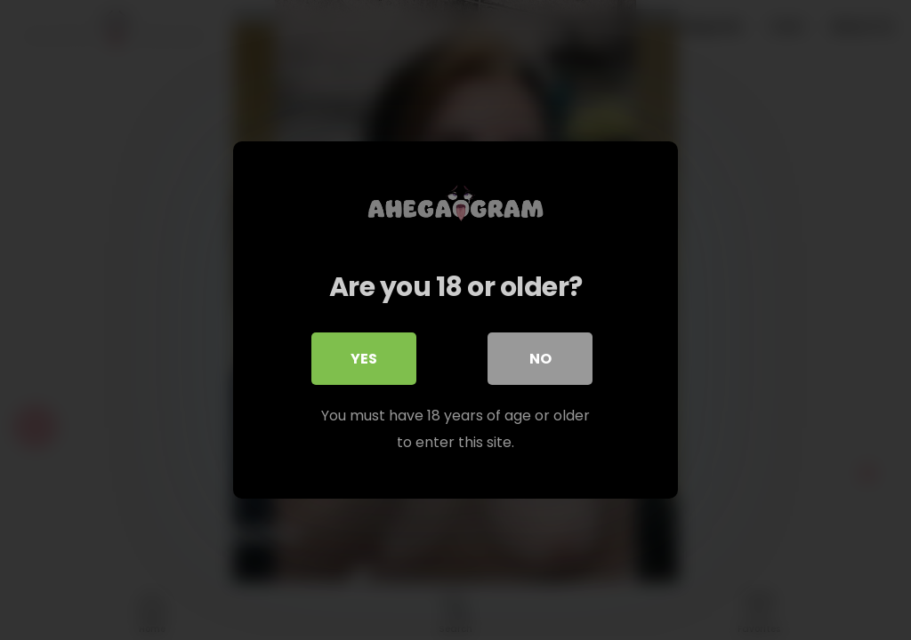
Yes (364, 359)
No (540, 359)
